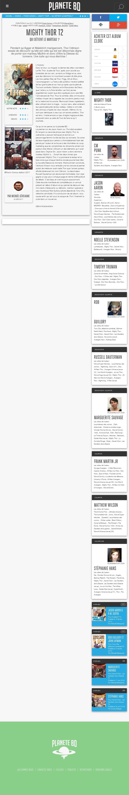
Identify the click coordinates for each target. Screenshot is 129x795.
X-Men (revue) (112, 381)
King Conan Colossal (116, 273)
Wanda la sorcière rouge (112, 427)
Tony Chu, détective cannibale (104, 328)
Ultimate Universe (115, 512)
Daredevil (105, 517)
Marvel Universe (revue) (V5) (104, 482)
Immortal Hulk (104, 433)
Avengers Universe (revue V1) (104, 592)
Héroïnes (112, 435)
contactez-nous (44, 769)
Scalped (97, 203)
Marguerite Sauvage (108, 418)
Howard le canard (110, 337)
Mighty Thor (102, 100)
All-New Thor (98, 369)
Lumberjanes (98, 247)
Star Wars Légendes (101, 279)
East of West (103, 474)
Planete (64, 6)
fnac (106, 56)
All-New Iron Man (113, 471)
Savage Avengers (100, 468)
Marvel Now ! (69, 23)
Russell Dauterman (108, 357)
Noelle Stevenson (106, 240)
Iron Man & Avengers (105, 372)
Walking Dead (111, 340)
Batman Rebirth (99, 578)
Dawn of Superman (117, 206)
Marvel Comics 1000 (108, 222)
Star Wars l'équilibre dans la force (107, 211)
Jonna (111, 515)
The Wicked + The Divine (115, 578)
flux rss (60, 769)
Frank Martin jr (106, 461)
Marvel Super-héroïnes (102, 214)
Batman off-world (107, 203)
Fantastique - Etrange (60, 25)
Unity (119, 367)
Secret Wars (98, 334)
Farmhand (107, 331)
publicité (72, 769)
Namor (117, 203)
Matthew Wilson (106, 505)
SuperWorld (118, 589)
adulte (25, 25)
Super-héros (73, 25)
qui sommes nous (25, 769)
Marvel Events (108, 488)
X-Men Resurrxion (114, 468)
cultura (106, 63)
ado (20, 25)
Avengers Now (116, 165)
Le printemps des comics (113, 217)
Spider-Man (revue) (101, 438)
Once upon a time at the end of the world (109, 208)
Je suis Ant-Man (105, 586)
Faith (112, 433)
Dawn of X (113, 367)
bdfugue (106, 70)
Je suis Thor (118, 372)
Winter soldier (106, 520)
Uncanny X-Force (100, 479)
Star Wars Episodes (108, 282)
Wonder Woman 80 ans (102, 430)
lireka (106, 84)
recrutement (86, 769)
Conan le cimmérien (101, 273)
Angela (118, 575)
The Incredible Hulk (100, 515)
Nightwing (104, 367)
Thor (118, 592)
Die (95, 575)
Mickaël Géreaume (20, 196)
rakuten (106, 77)
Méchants (120, 435)
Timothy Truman (105, 267)
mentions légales (104, 769)
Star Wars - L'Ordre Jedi (103, 276)
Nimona (118, 249)
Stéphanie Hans (105, 568)
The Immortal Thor (101, 512)
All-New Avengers (113, 479)
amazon (106, 50)
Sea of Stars (98, 217)
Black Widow (116, 520)
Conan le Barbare (100, 523)
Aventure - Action (45, 25)
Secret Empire (116, 529)
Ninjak (108, 441)
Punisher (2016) (115, 474)
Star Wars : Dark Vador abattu (105, 220)
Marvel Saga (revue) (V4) (102, 375)
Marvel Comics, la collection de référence (108, 476)
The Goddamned (118, 214)
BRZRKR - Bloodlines (101, 206)
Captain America (100, 471)
